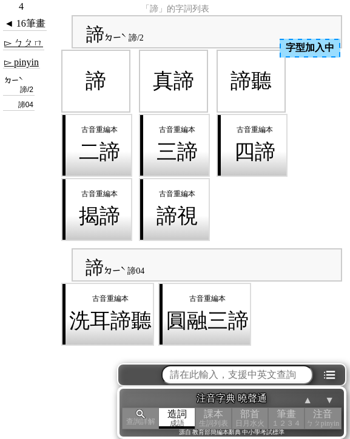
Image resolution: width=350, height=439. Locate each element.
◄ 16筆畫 (24, 23)
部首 (250, 418)
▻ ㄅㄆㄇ (23, 43)
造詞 (177, 418)
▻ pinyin (21, 62)
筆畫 (286, 418)
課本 (213, 418)
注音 (323, 418)
